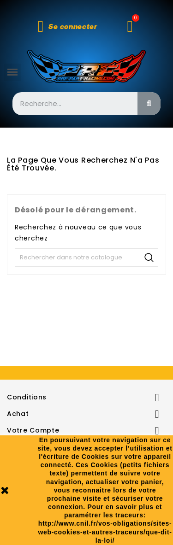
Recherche (149, 257)
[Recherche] (86, 257)
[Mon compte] (68, 26)
